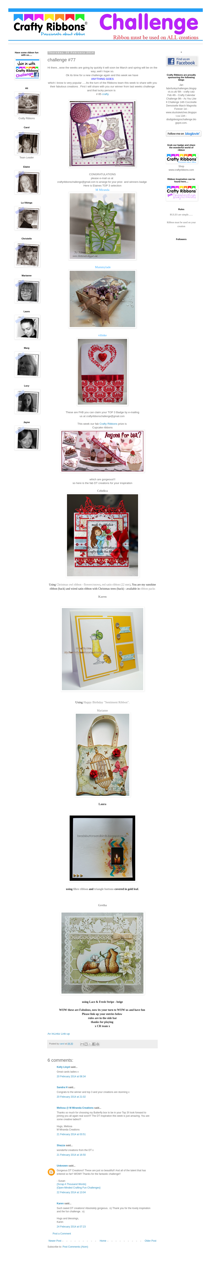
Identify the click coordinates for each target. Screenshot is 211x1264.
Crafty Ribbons (108, 423)
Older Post (150, 1240)
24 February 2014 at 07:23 (71, 1226)
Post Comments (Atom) (75, 1246)
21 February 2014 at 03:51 (71, 1134)
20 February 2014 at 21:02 (71, 1096)
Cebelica (102, 490)
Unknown (62, 1165)
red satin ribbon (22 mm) (116, 584)
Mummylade (102, 267)
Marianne (102, 710)
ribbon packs (147, 588)
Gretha (102, 905)
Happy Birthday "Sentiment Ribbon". (106, 702)
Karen (102, 596)
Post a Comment (62, 1233)
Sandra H (62, 1087)
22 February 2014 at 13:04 (71, 1192)
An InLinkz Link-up (59, 1033)
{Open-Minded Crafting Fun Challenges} (78, 1187)
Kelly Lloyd (63, 1067)
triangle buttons (104, 889)
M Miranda (102, 189)
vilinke (102, 335)
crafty (105, 94)
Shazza (61, 1145)
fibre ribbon (80, 889)
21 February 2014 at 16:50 (71, 1154)
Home (103, 1240)
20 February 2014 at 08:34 (71, 1076)
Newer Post (55, 1240)
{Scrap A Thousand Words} (71, 1184)
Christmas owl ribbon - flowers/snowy (79, 584)
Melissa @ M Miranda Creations (75, 1107)
